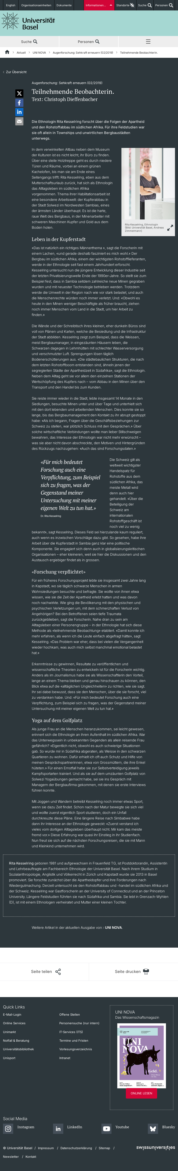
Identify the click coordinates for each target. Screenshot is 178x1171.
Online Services (14, 1023)
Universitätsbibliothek (18, 1049)
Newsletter (11, 1156)
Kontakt (30, 1156)
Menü (148, 42)
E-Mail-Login (12, 1014)
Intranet (64, 1058)
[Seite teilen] (46, 972)
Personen (161, 6)
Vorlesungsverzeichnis (75, 1049)
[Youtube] (115, 1129)
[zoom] (148, 183)
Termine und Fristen (73, 1040)
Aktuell (21, 52)
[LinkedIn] (68, 1129)
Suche (141, 6)
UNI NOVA (39, 52)
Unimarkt (9, 1032)
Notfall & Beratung (16, 1040)
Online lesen (141, 1093)
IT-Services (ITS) (71, 1032)
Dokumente (64, 5)
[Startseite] (7, 52)
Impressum (46, 1148)
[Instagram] (18, 1129)
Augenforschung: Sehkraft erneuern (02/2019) (83, 52)
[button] (19, 93)
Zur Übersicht (16, 72)
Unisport (9, 1058)
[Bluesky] (161, 1129)
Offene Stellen (69, 1014)
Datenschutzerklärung (76, 1148)
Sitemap (104, 1148)
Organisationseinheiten (37, 5)
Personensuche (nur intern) (79, 1023)
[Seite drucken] (132, 971)
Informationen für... (98, 5)
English (11, 5)
